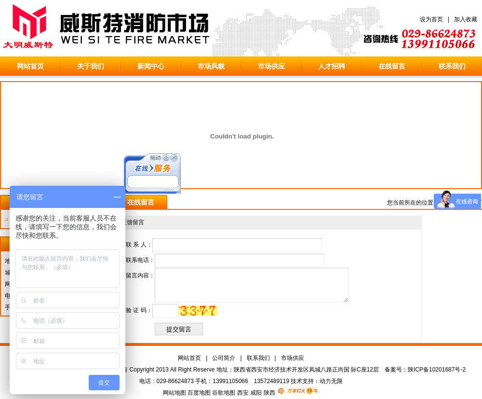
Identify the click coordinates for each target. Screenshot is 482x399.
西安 (243, 392)
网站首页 (30, 66)
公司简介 (223, 358)
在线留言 (391, 66)
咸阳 (256, 392)
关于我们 (90, 66)
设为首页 (431, 19)
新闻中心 (150, 66)
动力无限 (331, 381)
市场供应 (271, 66)
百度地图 (199, 392)
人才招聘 (331, 66)
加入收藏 (465, 19)
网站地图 (174, 392)
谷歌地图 (223, 392)
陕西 (269, 392)
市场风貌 (211, 66)
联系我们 (452, 66)
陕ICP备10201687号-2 (437, 369)
